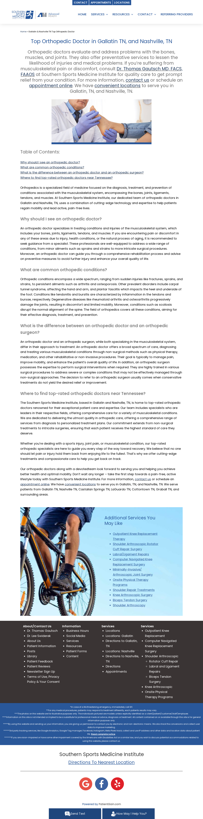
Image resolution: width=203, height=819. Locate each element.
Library (32, 656)
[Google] (85, 784)
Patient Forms (76, 651)
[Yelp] (117, 784)
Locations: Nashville (120, 651)
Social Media (75, 636)
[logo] (35, 14)
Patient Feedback (40, 661)
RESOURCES (121, 14)
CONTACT (145, 14)
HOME (82, 14)
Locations (113, 631)
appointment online (50, 86)
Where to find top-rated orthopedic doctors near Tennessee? (66, 178)
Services (72, 641)
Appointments (116, 671)
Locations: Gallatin (119, 636)
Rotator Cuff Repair (163, 661)
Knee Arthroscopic (158, 687)
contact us (137, 80)
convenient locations (117, 86)
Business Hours (77, 631)
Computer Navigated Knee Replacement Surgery (160, 646)
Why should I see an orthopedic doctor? (50, 162)
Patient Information (41, 646)
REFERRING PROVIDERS (177, 14)
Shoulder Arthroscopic (161, 656)
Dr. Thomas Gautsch (42, 631)
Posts (31, 651)
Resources (74, 646)
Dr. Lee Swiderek (39, 636)
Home (23, 31)
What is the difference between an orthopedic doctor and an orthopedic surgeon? (82, 172)
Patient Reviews (38, 666)
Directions (113, 666)
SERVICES (97, 14)
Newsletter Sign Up (41, 671)
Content (72, 656)
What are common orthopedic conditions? (52, 167)
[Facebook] (101, 784)
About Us (34, 641)
